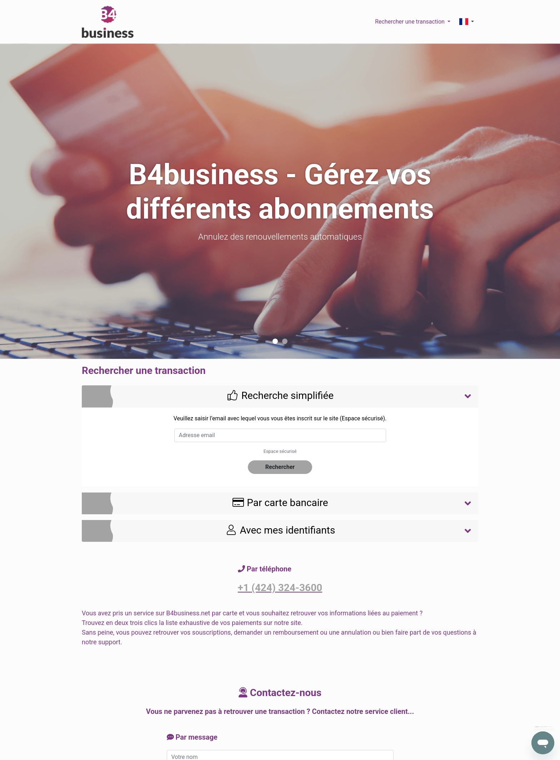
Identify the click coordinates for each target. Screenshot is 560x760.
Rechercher (280, 467)
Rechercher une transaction (410, 21)
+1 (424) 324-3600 (280, 588)
